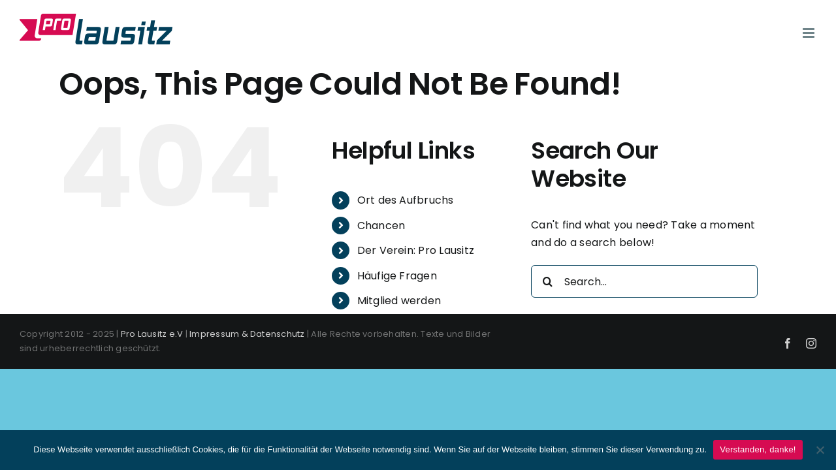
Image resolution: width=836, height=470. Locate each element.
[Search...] (644, 281)
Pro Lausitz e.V (152, 334)
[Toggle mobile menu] (809, 33)
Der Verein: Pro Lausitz (416, 250)
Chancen (381, 225)
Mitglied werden (399, 300)
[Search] (547, 281)
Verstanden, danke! (758, 449)
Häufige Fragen (397, 275)
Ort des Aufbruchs (405, 200)
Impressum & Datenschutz (247, 334)
